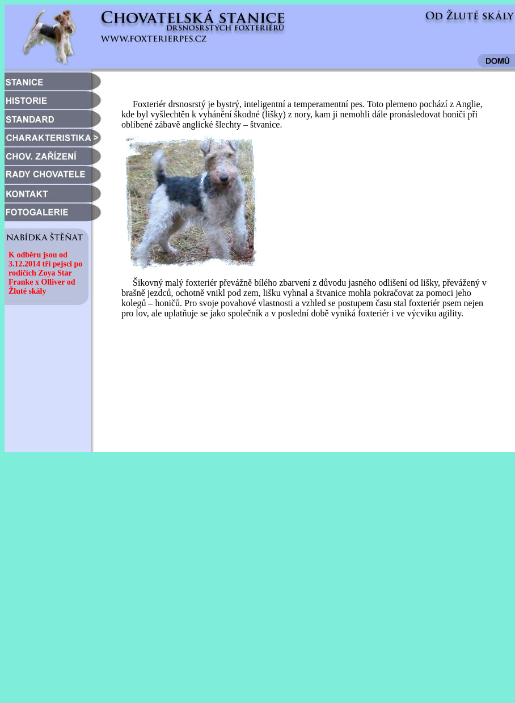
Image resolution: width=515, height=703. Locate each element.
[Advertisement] (106, 587)
